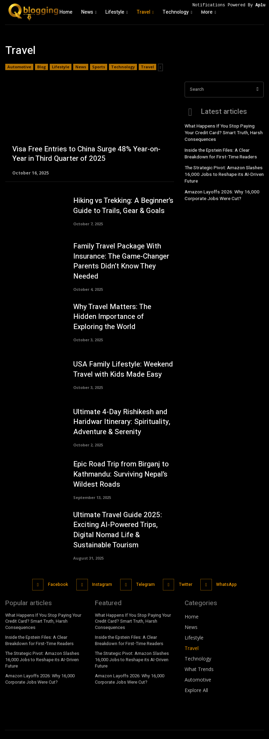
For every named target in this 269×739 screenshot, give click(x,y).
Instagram (102, 574)
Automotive (19, 67)
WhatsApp (224, 574)
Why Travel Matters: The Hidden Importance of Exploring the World (120, 311)
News (80, 67)
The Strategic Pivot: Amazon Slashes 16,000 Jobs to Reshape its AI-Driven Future (221, 170)
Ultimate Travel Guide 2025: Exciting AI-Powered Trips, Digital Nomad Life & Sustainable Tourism (122, 522)
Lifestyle (60, 67)
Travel (147, 67)
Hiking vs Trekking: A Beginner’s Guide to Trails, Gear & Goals (120, 205)
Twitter (184, 574)
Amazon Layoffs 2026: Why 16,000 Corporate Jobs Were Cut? (219, 189)
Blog (41, 67)
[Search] (257, 89)
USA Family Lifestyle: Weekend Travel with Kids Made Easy (119, 363)
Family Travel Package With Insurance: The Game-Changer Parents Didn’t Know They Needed (123, 258)
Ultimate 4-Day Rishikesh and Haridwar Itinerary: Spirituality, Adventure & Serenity (117, 416)
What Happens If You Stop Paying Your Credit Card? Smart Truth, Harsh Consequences (222, 131)
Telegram (144, 574)
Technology (123, 67)
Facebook (59, 574)
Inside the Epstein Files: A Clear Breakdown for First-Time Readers (218, 150)
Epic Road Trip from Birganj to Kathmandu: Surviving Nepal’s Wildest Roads (117, 468)
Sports (98, 67)
